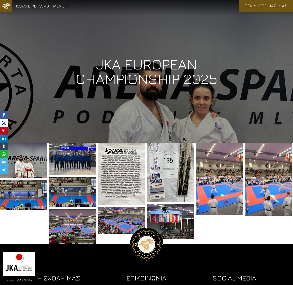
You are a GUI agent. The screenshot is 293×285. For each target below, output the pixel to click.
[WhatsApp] (4, 154)
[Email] (4, 162)
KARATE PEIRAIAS (32, 6)
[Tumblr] (4, 146)
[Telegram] (4, 170)
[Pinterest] (4, 131)
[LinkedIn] (4, 138)
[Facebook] (4, 115)
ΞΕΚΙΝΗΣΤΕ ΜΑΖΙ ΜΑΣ (266, 6)
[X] (4, 123)
